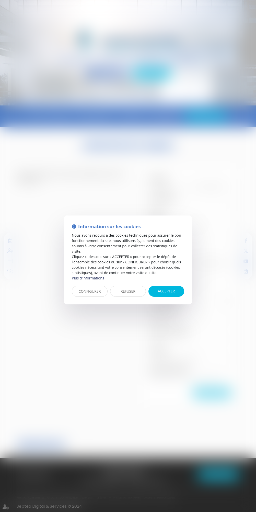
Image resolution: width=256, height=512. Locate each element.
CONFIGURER (90, 291)
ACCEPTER (166, 291)
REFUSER (128, 291)
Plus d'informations (88, 278)
